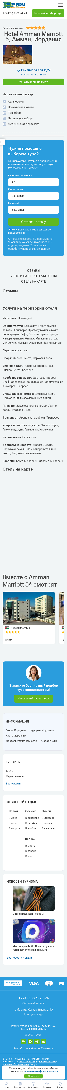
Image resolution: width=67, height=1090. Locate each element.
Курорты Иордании (42, 730)
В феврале (48, 828)
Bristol (9, 640)
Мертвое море (15, 776)
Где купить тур (33, 1014)
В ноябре (30, 828)
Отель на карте (33, 281)
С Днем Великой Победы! (28, 913)
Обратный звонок (33, 1003)
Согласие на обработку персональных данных (29, 247)
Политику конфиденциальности (29, 242)
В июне (13, 817)
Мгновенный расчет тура (34, 698)
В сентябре (32, 817)
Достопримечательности (21, 740)
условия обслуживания (16, 1064)
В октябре (31, 823)
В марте (30, 845)
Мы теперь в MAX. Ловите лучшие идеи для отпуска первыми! (33, 948)
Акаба (9, 771)
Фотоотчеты (49, 740)
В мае (28, 856)
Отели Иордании (16, 730)
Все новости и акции (19, 957)
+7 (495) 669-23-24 (15, 13)
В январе (47, 823)
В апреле (30, 851)
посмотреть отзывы (33, 75)
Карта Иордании (16, 735)
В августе (14, 828)
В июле (13, 823)
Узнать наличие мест (33, 82)
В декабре (48, 817)
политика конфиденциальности (37, 1061)
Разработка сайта (25, 1048)
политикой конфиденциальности (41, 1071)
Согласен (33, 1076)
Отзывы (33, 270)
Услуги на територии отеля (33, 276)
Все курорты (13, 783)
